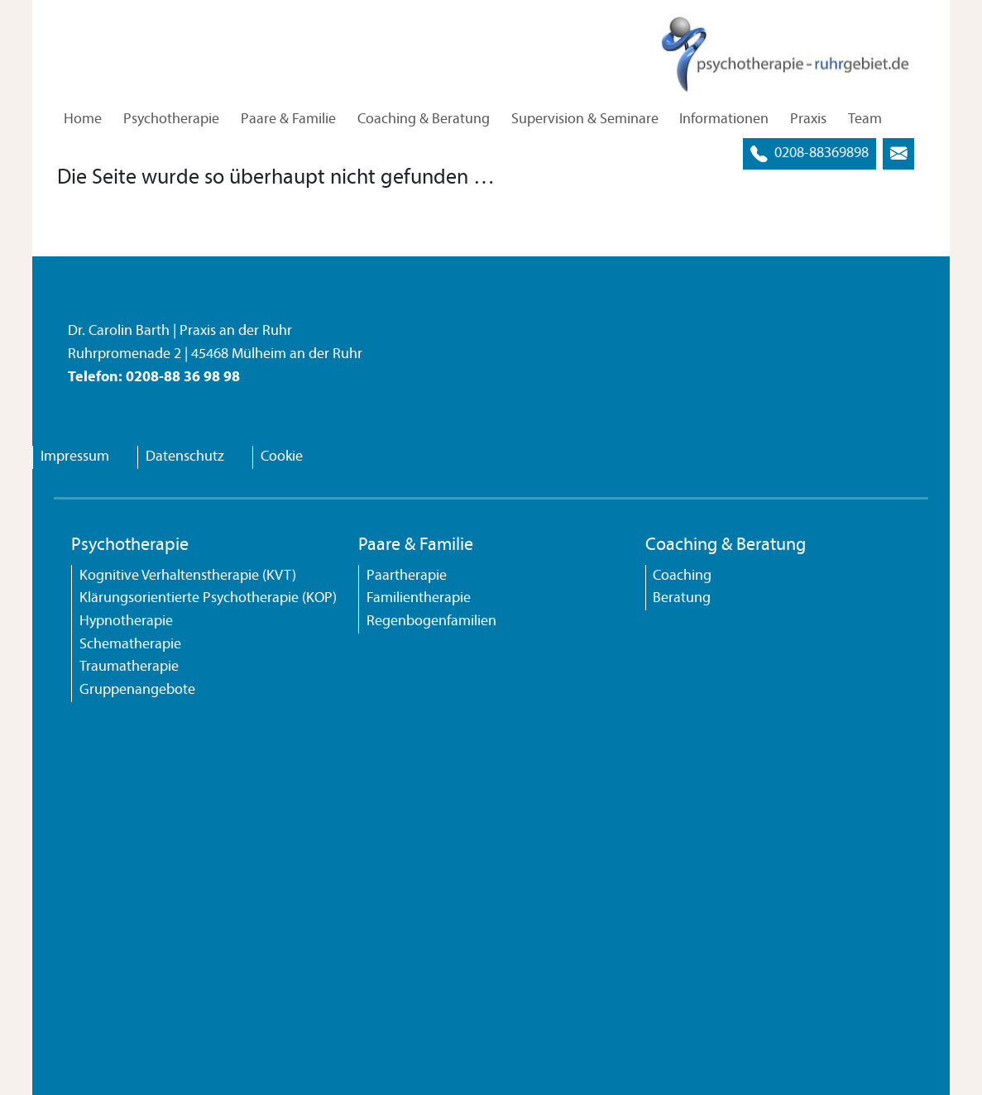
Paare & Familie (288, 119)
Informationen (724, 119)
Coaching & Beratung (423, 119)
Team (865, 119)
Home (83, 119)
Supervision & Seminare (585, 119)
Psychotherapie (171, 119)
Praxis (808, 119)
